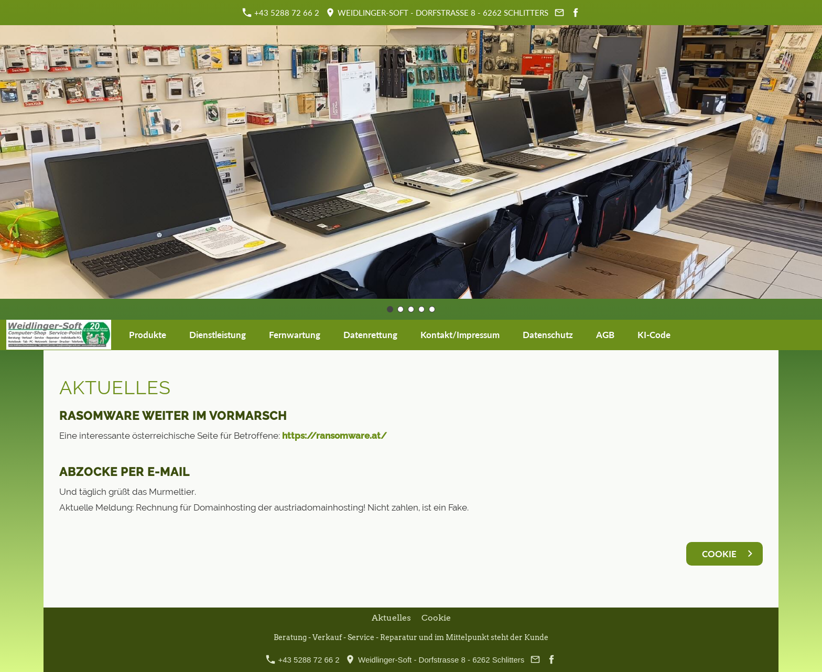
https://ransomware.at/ (334, 435)
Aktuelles (391, 618)
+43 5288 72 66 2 (281, 12)
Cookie (436, 618)
